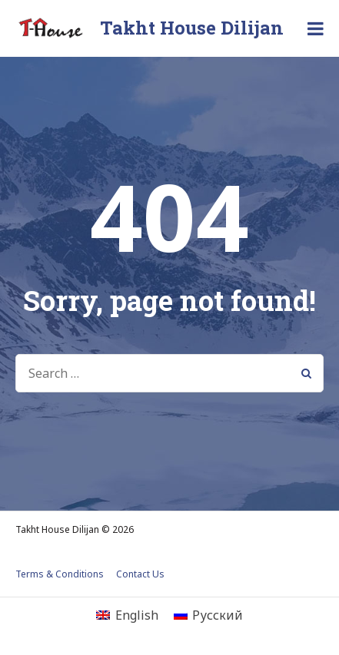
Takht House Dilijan (192, 27)
